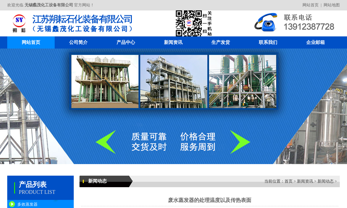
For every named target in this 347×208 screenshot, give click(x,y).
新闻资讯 (173, 42)
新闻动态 (326, 181)
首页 (289, 181)
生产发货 (220, 42)
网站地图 (332, 5)
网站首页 (310, 5)
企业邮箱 (315, 42)
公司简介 (78, 42)
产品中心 (126, 42)
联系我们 (268, 42)
